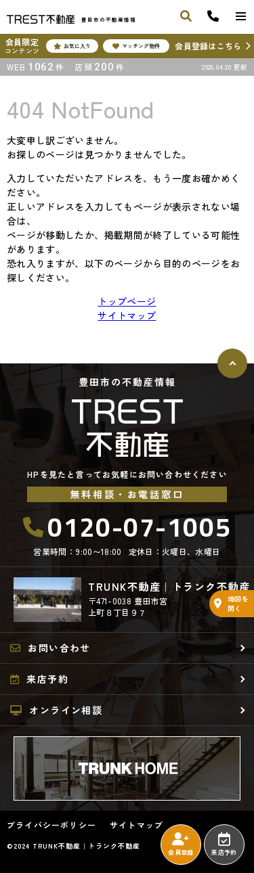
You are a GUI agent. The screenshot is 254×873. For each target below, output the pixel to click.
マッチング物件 (136, 46)
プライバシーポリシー (51, 825)
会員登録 (180, 844)
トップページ (127, 301)
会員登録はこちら (208, 45)
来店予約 (223, 844)
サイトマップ (127, 315)
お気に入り (72, 46)
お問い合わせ (50, 647)
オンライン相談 (56, 710)
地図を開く (231, 603)
